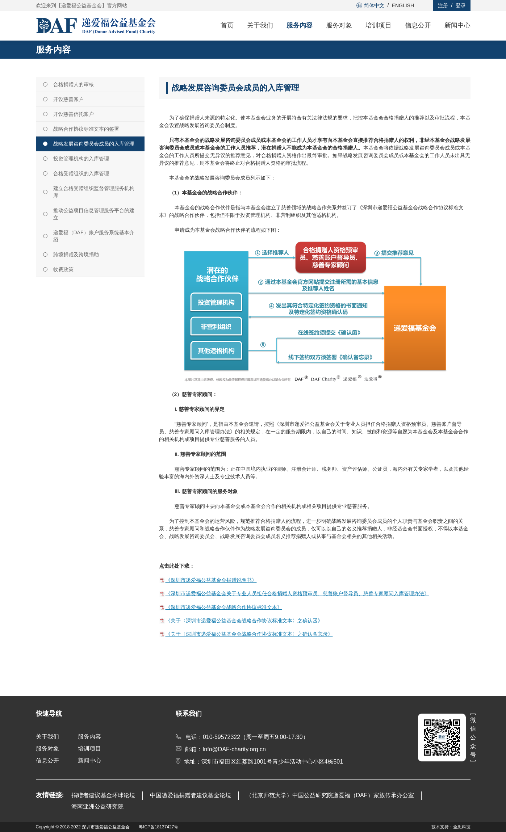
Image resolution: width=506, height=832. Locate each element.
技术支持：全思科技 (451, 826)
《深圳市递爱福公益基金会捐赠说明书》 (211, 580)
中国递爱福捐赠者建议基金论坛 (190, 795)
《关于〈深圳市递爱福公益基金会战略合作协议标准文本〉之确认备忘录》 (249, 634)
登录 (461, 5)
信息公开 (418, 25)
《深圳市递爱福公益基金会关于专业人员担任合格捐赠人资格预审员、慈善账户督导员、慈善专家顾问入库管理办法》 (297, 593)
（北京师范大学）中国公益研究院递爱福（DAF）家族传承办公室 (330, 795)
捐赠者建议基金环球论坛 (103, 795)
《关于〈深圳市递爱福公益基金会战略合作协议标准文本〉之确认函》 (244, 620)
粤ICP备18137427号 (158, 826)
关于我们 (260, 25)
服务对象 (339, 25)
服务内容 (300, 25)
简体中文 (370, 5)
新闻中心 (457, 25)
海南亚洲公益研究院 (97, 806)
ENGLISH (403, 5)
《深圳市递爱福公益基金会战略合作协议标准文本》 (224, 607)
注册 (443, 5)
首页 (227, 25)
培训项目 (378, 25)
